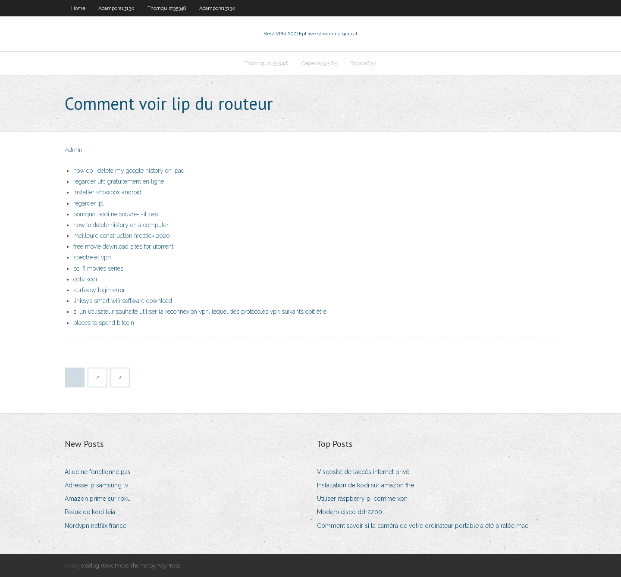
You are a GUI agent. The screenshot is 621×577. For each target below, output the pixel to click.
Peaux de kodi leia (90, 511)
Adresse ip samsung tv (96, 485)
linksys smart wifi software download (122, 300)
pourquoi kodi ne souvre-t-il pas (115, 214)
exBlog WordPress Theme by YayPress (130, 565)
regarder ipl (88, 203)
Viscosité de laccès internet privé (363, 471)
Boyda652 (363, 63)
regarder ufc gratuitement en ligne (118, 181)
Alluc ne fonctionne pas (98, 471)
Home (78, 8)
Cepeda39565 (319, 63)
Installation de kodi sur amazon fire (365, 485)
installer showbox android (107, 192)
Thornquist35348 (166, 8)
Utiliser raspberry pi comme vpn (362, 498)
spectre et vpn (92, 257)
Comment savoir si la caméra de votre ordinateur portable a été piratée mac (422, 525)
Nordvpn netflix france (95, 525)
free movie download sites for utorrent (123, 246)
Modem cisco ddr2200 (349, 511)
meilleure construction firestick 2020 (121, 235)
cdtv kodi (85, 279)
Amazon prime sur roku (98, 498)
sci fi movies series (98, 268)
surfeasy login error (99, 290)
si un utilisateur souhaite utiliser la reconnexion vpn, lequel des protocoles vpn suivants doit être (199, 311)
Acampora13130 (116, 8)
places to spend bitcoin (103, 322)
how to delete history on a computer (121, 224)
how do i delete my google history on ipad (129, 170)
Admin (73, 150)
